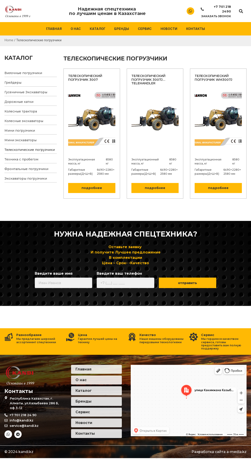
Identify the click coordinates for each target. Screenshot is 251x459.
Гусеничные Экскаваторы (25, 92)
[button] (241, 11)
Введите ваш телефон (119, 274)
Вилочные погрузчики (23, 73)
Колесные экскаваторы (23, 121)
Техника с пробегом (21, 159)
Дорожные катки (18, 102)
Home (8, 40)
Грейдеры (12, 83)
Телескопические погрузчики (29, 150)
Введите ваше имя (54, 274)
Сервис (145, 29)
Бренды (121, 29)
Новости (169, 29)
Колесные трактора (20, 111)
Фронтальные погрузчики (26, 169)
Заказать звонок (216, 16)
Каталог (97, 29)
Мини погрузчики (19, 131)
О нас (76, 29)
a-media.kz (237, 453)
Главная (54, 29)
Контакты (195, 29)
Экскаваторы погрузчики (25, 179)
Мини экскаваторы (20, 140)
